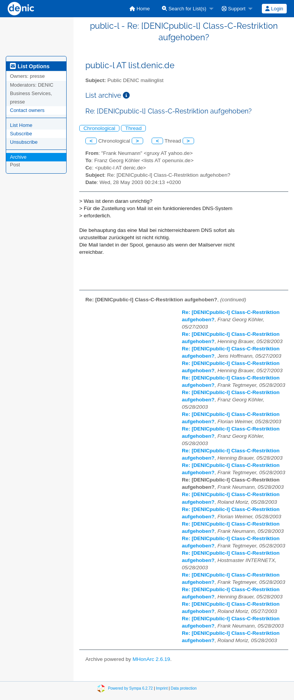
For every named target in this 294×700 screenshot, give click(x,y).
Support (233, 9)
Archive (18, 157)
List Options (29, 66)
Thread (133, 128)
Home (139, 9)
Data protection (184, 688)
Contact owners (27, 110)
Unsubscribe (24, 142)
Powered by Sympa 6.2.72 (130, 688)
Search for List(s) (184, 9)
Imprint (162, 688)
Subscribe (21, 133)
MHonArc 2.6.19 (151, 659)
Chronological (99, 128)
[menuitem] (139, 8)
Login (274, 9)
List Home (21, 125)
